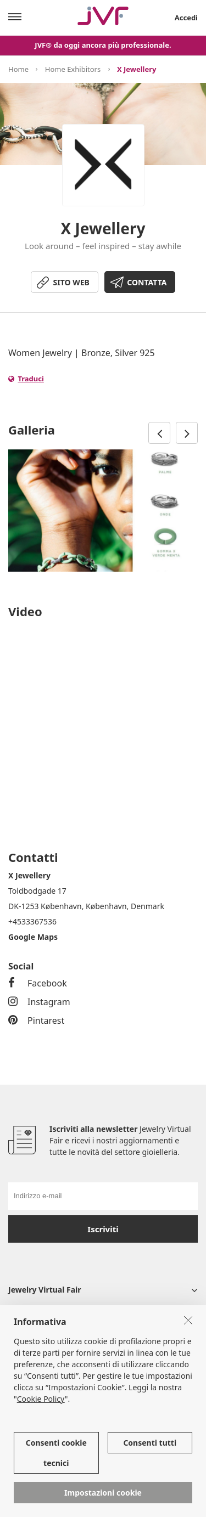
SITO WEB (71, 282)
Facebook (37, 983)
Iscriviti (102, 1228)
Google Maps (33, 937)
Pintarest (36, 1020)
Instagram (39, 1002)
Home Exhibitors (73, 69)
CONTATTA (146, 282)
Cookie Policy (41, 1399)
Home (18, 69)
